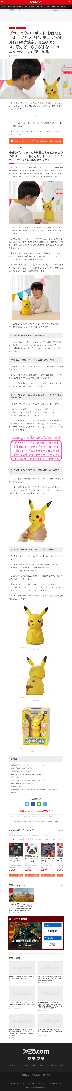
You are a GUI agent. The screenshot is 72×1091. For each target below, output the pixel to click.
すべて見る (60, 830)
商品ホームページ (17, 792)
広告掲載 (62, 1065)
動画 (53, 6)
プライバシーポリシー (24, 1065)
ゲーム (12, 839)
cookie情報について (53, 1065)
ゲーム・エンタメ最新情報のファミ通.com (11, 10)
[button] (53, 932)
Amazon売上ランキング (21, 830)
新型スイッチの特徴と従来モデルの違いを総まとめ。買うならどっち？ (21, 977)
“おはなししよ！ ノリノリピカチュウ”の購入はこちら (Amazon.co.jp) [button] (36, 141)
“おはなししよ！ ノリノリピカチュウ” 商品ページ (36, 811)
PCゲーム (19, 6)
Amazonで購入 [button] (16, 875)
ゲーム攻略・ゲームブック (25, 839)
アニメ (46, 839)
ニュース (48, 6)
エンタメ (27, 10)
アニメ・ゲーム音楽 (57, 839)
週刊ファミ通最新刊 (19, 919)
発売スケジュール (29, 6)
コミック (38, 839)
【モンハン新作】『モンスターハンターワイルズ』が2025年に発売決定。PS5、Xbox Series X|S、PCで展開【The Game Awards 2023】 (21, 907)
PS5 (13, 6)
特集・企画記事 (61, 6)
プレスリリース (35, 10)
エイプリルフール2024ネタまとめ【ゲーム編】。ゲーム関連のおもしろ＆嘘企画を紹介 (50, 1031)
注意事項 (42, 1065)
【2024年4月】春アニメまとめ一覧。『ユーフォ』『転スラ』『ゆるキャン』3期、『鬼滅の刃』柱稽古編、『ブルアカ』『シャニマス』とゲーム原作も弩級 (50, 1005)
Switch (9, 6)
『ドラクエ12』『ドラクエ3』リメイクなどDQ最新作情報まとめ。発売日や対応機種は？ (22, 1004)
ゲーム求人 (40, 6)
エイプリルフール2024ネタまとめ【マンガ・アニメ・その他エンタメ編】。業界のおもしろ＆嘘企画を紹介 (50, 978)
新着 (3, 6)
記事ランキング (17, 885)
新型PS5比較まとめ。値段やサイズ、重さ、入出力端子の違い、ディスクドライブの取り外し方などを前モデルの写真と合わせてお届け (21, 1032)
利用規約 (35, 1065)
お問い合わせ (12, 1065)
